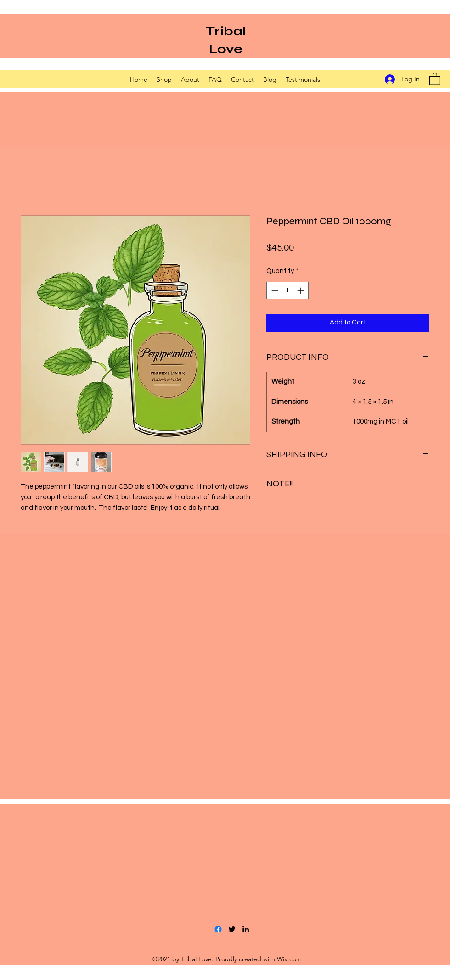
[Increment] (301, 290)
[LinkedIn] (245, 929)
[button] (434, 78)
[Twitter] (231, 929)
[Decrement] (274, 290)
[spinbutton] (287, 290)
